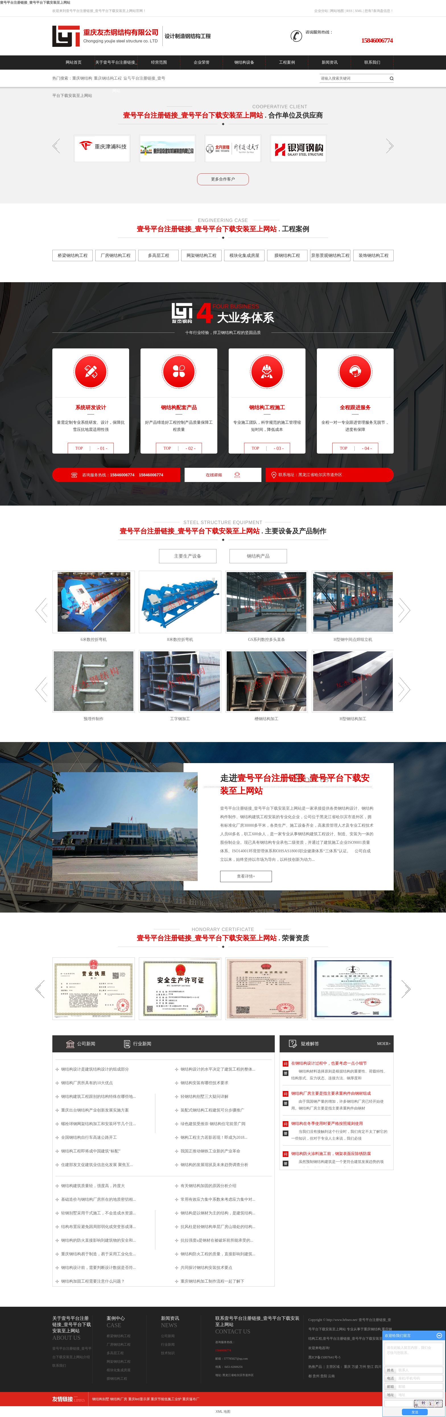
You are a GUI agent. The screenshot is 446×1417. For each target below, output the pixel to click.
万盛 (355, 1367)
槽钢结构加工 (266, 719)
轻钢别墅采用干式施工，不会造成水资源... (98, 1213)
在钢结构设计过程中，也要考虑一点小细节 (329, 1063)
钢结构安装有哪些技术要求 (209, 1083)
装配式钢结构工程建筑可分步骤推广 (212, 1110)
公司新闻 (168, 1336)
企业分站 (321, 11)
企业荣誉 (202, 62)
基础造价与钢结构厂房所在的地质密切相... (98, 1199)
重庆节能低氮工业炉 (166, 1399)
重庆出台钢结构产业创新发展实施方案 (95, 1110)
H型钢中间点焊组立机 (353, 639)
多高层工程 (115, 1353)
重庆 (347, 1367)
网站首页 (74, 62)
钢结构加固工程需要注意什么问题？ (93, 1281)
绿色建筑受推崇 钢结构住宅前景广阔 (213, 1124)
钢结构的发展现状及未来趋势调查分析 (214, 1165)
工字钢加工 (180, 719)
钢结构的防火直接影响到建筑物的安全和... (98, 1240)
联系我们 (372, 62)
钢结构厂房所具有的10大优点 (87, 1083)
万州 (362, 1367)
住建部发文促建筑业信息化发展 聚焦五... (97, 1165)
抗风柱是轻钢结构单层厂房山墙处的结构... (218, 1227)
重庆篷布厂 (190, 1399)
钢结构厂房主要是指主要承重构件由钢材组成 (331, 1093)
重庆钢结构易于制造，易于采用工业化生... (98, 1254)
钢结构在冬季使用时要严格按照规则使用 (327, 1123)
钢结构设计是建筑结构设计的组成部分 (95, 1069)
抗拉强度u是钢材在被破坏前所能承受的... (217, 1240)
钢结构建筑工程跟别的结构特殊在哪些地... (98, 1096)
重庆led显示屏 (139, 1399)
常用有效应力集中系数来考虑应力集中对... (218, 1199)
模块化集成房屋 (119, 1370)
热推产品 (315, 1367)
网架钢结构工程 (119, 1362)
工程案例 (287, 62)
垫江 (370, 1367)
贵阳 (323, 1376)
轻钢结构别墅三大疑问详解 (204, 1096)
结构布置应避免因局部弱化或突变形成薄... (98, 1227)
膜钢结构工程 (117, 1379)
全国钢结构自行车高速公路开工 (89, 1137)
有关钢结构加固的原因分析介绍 (208, 1186)
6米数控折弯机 (94, 639)
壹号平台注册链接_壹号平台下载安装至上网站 (35, 3)
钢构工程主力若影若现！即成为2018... (214, 1137)
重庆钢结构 (82, 78)
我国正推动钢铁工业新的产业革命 (210, 1151)
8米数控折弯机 (180, 639)
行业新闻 (168, 1345)
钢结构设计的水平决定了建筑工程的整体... (218, 1069)
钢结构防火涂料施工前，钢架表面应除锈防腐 (331, 1154)
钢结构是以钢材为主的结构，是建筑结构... (218, 1213)
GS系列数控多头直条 (266, 639)
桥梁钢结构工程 (119, 1336)
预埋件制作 (94, 719)
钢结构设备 (244, 62)
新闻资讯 (330, 62)
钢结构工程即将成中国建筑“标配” (90, 1151)
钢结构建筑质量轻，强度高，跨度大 (93, 1186)
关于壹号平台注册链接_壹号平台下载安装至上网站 (116, 65)
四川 (378, 1367)
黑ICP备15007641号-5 (324, 1357)
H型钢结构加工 (353, 719)
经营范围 (159, 62)
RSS (349, 11)
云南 (331, 1376)
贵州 (316, 1376)
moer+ (384, 1044)
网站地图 (337, 11)
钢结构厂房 (118, 1399)
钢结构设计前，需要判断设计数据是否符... (98, 1268)
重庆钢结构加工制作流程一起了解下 (212, 1281)
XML (358, 11)
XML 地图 (223, 1412)
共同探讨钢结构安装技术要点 (206, 1268)
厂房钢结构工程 (119, 1345)
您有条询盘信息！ (379, 11)
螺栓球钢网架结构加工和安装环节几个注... (98, 1124)
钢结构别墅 (100, 1399)
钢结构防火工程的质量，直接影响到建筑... (218, 1254)
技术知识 (168, 1353)
